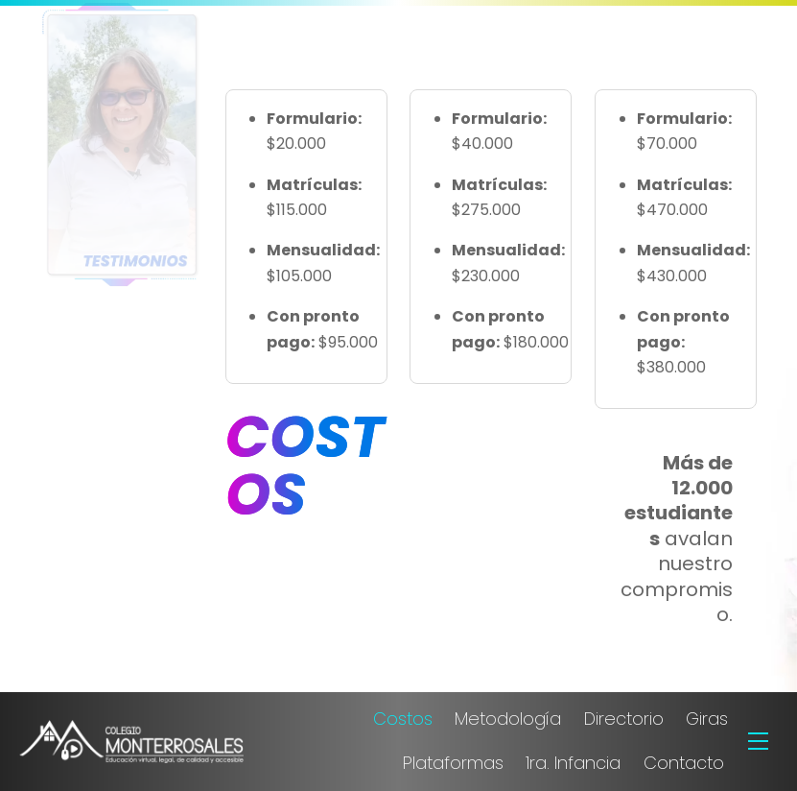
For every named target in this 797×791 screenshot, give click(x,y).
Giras (707, 719)
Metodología (508, 719)
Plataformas (453, 763)
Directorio (624, 719)
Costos (403, 719)
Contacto (684, 763)
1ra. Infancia (573, 763)
